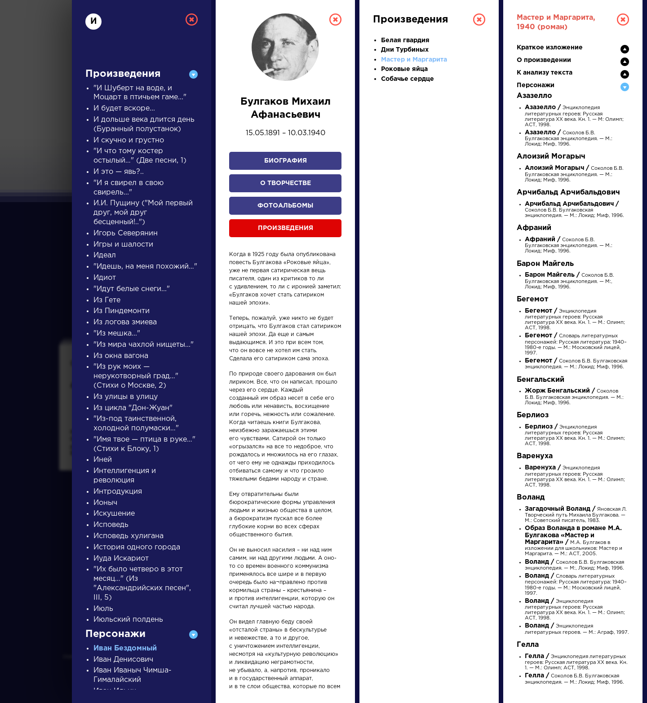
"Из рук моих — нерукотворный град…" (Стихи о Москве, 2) (135, 376)
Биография (285, 161)
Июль (103, 609)
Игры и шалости (123, 244)
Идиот (104, 277)
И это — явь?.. (118, 171)
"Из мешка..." (116, 333)
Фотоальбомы (285, 205)
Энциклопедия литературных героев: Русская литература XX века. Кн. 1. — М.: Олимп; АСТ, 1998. (575, 476)
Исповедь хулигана (128, 536)
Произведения (285, 228)
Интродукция (117, 491)
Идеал (104, 255)
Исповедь (111, 525)
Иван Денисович (123, 659)
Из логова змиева (125, 322)
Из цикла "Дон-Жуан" (133, 408)
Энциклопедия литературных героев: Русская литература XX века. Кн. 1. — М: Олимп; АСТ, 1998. (574, 116)
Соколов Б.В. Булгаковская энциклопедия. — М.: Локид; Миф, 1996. (568, 138)
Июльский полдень (128, 619)
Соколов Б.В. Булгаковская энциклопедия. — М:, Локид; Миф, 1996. (569, 281)
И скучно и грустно (128, 140)
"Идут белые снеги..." (131, 289)
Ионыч (105, 503)
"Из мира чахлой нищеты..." (143, 344)
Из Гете (106, 300)
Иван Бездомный (125, 648)
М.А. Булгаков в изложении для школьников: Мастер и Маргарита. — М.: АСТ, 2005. (573, 541)
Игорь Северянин (125, 233)
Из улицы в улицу (125, 397)
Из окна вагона (120, 356)
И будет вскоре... (124, 108)
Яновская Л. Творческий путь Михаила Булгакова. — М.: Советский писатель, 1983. (576, 515)
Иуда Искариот (121, 558)
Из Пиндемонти (121, 311)
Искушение (114, 513)
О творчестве (285, 183)
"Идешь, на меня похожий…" (145, 266)
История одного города (136, 547)
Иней (102, 459)
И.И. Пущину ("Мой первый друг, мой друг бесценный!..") (143, 212)
